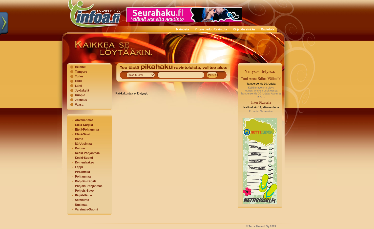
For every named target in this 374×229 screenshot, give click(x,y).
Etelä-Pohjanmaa (87, 129)
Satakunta (82, 200)
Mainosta (182, 29)
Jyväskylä (82, 90)
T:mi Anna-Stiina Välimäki (261, 79)
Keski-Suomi (84, 158)
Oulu (78, 81)
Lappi (79, 167)
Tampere (81, 71)
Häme (79, 139)
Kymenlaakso (84, 162)
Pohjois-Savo (84, 190)
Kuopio (80, 95)
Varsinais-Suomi (86, 209)
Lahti (78, 86)
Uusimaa (81, 204)
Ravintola (267, 29)
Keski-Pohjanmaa (87, 153)
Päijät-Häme (83, 195)
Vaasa (79, 104)
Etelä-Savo (82, 134)
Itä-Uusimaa (83, 143)
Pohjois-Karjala (85, 181)
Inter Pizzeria (261, 102)
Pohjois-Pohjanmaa (88, 186)
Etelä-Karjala (84, 125)
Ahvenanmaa (84, 120)
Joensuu (81, 100)
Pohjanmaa (83, 176)
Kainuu (80, 148)
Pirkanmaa (82, 172)
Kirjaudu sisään (244, 29)
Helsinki (80, 67)
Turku (79, 76)
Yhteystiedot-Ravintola (211, 29)
